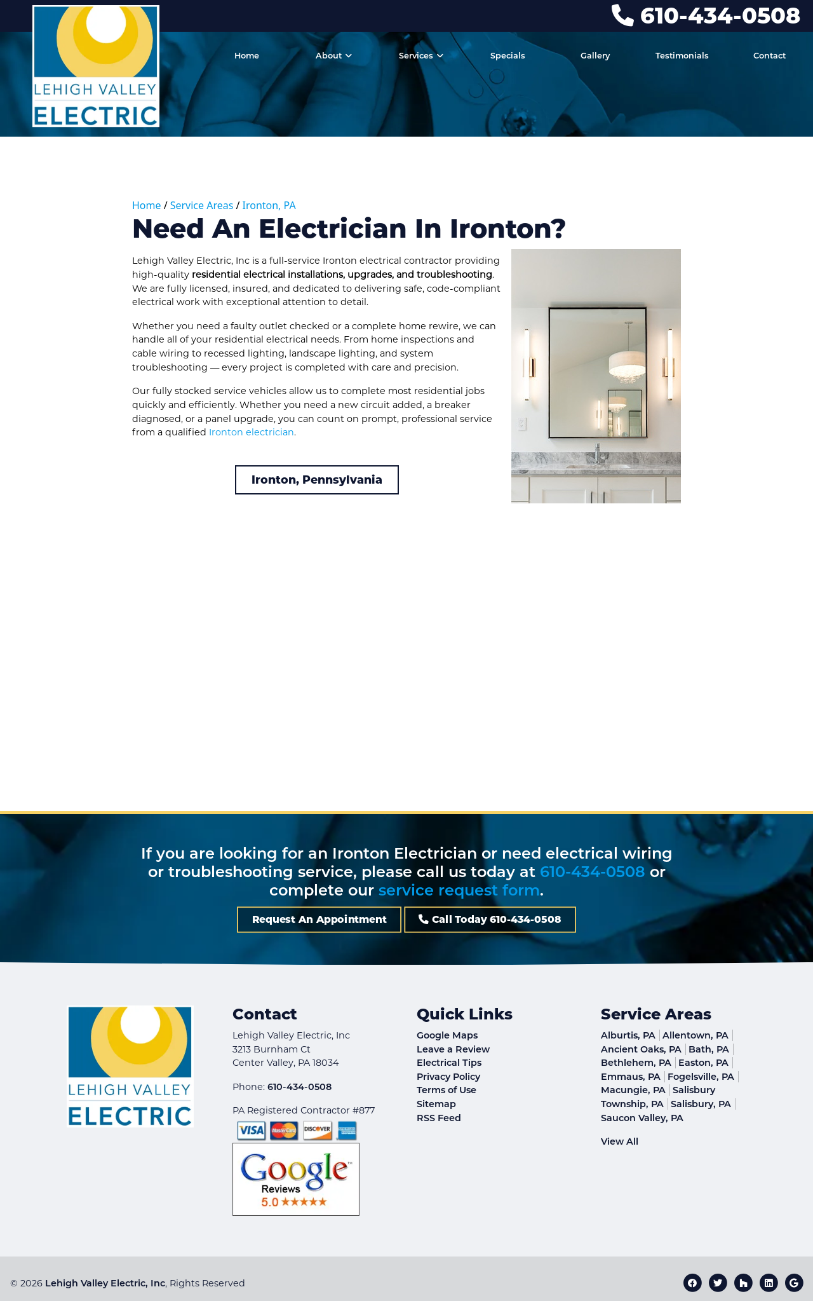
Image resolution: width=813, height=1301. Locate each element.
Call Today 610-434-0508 (432, 920)
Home (146, 205)
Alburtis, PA (628, 1035)
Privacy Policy (448, 1076)
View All (619, 1141)
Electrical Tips (449, 1062)
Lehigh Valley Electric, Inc (105, 1283)
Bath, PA (709, 1049)
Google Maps (447, 1035)
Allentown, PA (695, 1035)
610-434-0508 (706, 15)
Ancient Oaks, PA (641, 1049)
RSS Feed (439, 1118)
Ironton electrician (251, 432)
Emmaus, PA (631, 1076)
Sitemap (436, 1104)
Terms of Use (446, 1090)
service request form (459, 890)
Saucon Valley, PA (642, 1118)
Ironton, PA (269, 205)
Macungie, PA (633, 1090)
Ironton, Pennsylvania (317, 479)
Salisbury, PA (701, 1104)
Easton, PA (703, 1062)
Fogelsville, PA (701, 1076)
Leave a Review (453, 1049)
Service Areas (202, 205)
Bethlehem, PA (636, 1062)
